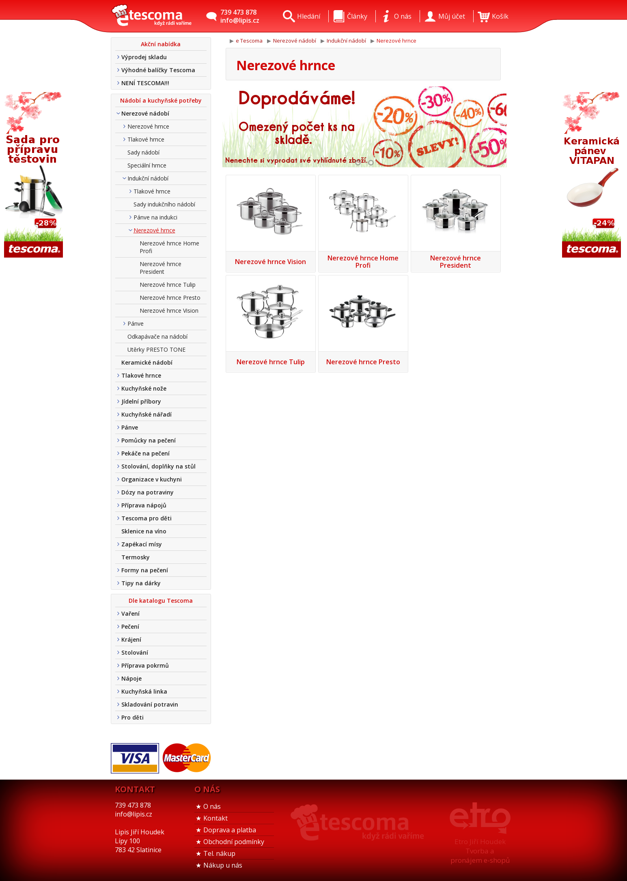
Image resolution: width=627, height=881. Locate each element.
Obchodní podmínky (233, 841)
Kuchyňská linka (144, 691)
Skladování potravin (149, 704)
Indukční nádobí (147, 178)
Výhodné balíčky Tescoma (158, 70)
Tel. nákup (219, 853)
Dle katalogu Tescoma (161, 600)
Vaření (130, 613)
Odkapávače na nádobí (157, 336)
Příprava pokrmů (145, 665)
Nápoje (131, 678)
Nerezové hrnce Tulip (168, 284)
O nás (212, 806)
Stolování (134, 652)
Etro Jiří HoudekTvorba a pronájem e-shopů (480, 851)
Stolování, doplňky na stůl (158, 466)
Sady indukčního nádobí (164, 204)
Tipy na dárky (141, 583)
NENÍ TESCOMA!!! (145, 83)
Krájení (131, 639)
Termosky (135, 557)
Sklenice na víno (143, 531)
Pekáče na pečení (145, 453)
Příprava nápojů (143, 505)
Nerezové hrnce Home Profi (169, 247)
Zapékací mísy (141, 544)
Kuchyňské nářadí (146, 414)
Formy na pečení (144, 570)
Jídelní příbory (141, 401)
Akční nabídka (161, 44)
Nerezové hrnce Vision (169, 310)
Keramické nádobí (146, 362)
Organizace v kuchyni (151, 479)
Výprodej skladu (144, 57)
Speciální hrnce (146, 165)
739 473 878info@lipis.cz (239, 16)
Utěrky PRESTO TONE (156, 349)
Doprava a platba (229, 829)
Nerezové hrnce (148, 126)
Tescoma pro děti (146, 518)
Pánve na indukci (155, 217)
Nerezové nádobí (145, 113)
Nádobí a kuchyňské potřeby (161, 100)
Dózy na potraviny (147, 492)
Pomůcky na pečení (148, 440)
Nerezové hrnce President (160, 267)
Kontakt (215, 818)
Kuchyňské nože (143, 388)
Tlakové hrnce (145, 139)
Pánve (135, 323)
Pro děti (132, 717)
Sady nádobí (143, 152)
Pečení (130, 626)
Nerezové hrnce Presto (170, 297)
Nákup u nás (222, 865)
